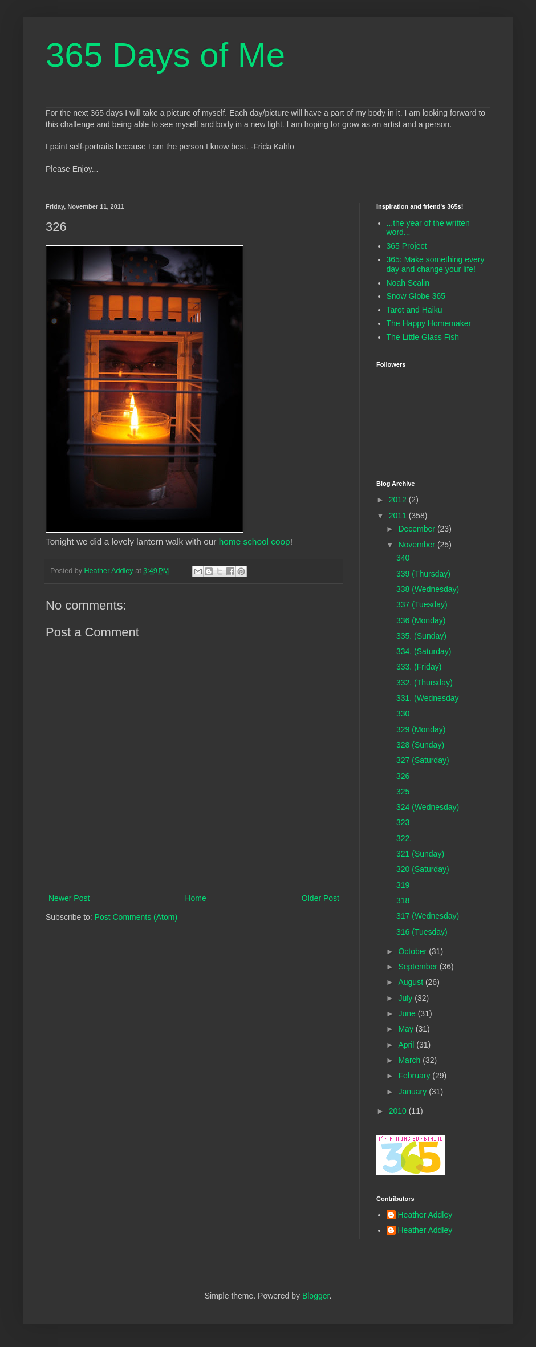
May (406, 1028)
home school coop (254, 541)
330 (402, 713)
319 (402, 885)
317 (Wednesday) (427, 915)
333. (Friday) (418, 666)
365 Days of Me (165, 55)
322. (404, 838)
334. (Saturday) (424, 651)
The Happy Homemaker (429, 323)
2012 (399, 499)
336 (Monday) (420, 620)
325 (402, 791)
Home (195, 898)
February (415, 1075)
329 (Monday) (420, 729)
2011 (399, 515)
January (413, 1091)
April (407, 1044)
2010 (399, 1110)
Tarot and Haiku (414, 309)
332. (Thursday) (424, 682)
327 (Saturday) (422, 760)
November (417, 544)
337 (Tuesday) (422, 604)
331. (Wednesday (427, 698)
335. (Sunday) (421, 635)
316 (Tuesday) (422, 931)
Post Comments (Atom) (136, 917)
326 (402, 776)
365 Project (407, 245)
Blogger (315, 1295)
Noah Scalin (408, 282)
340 (402, 557)
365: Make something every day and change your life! (436, 264)
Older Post (320, 898)
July (406, 998)
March (410, 1060)
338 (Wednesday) (427, 589)
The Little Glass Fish (423, 337)
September (418, 966)
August (411, 982)
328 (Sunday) (420, 744)
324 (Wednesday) (427, 807)
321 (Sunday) (420, 853)
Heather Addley (425, 1214)
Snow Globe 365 (416, 296)
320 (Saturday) (422, 869)
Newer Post (69, 898)
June (407, 1013)
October (413, 951)
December (417, 528)
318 (402, 900)
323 (402, 822)
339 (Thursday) (423, 573)
